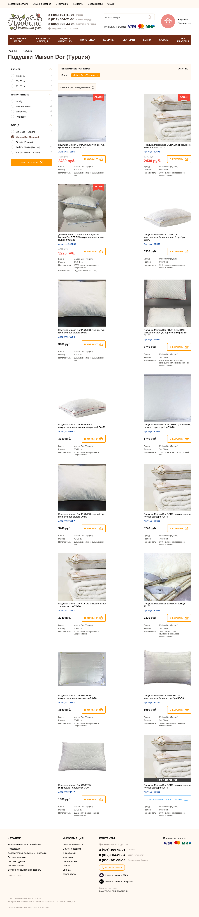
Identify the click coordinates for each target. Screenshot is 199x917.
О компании (62, 3)
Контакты (78, 3)
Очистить (183, 68)
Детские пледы (16, 865)
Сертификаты (95, 3)
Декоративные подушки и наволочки (27, 853)
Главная (12, 51)
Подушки (27, 51)
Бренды (67, 869)
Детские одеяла (16, 861)
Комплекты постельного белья (24, 844)
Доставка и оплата (18, 3)
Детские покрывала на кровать (24, 869)
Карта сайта (69, 874)
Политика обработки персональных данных (28, 907)
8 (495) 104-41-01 (61, 15)
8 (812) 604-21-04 (61, 19)
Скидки (111, 3)
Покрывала (14, 848)
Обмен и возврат (41, 3)
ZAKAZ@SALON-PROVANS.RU (114, 891)
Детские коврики (16, 857)
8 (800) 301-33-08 (61, 24)
